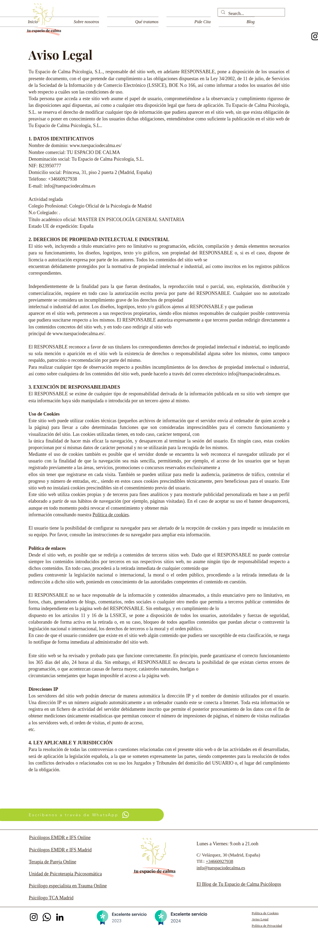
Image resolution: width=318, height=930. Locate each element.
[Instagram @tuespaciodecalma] (33, 917)
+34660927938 (219, 861)
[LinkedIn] (60, 917)
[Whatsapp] (47, 917)
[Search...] (251, 13)
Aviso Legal (260, 919)
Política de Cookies (265, 913)
